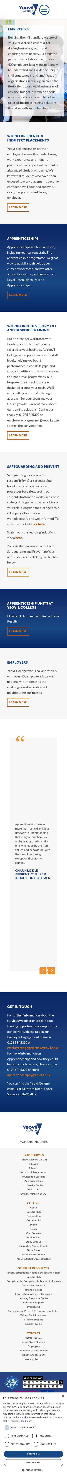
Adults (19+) (33, 1189)
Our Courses (33, 1233)
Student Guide (33, 1323)
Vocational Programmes (34, 1172)
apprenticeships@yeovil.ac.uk (28, 1075)
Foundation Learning (33, 1176)
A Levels (33, 1168)
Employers (34, 1346)
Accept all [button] (33, 1454)
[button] (33, 1470)
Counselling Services (33, 1285)
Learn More (18, 207)
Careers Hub (33, 1211)
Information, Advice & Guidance (33, 1294)
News (33, 1229)
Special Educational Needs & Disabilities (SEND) (33, 1272)
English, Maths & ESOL (33, 1193)
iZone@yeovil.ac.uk (33, 1342)
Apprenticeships (33, 1181)
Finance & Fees (33, 1289)
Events (33, 1224)
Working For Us (33, 1359)
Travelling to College (34, 1254)
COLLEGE (33, 1203)
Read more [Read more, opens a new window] (26, 1420)
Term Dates (33, 1250)
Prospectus (33, 1306)
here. (19, 538)
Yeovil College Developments (33, 1258)
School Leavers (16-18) (33, 1159)
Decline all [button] (33, 1462)
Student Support (33, 1319)
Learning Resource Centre (33, 1298)
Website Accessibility (33, 1354)
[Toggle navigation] (44, 10)
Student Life (33, 1237)
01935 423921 (33, 1337)
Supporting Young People (33, 1246)
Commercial (33, 1220)
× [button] (63, 1396)
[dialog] (33, 1434)
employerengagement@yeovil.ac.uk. (33, 1048)
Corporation (34, 1216)
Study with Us (33, 1241)
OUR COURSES (33, 1155)
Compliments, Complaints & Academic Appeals (33, 1281)
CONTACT (33, 1333)
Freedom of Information (34, 1350)
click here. (38, 524)
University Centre (33, 1185)
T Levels (33, 1163)
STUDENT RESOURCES (33, 1268)
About (33, 1207)
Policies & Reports (33, 1302)
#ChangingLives (33, 1142)
